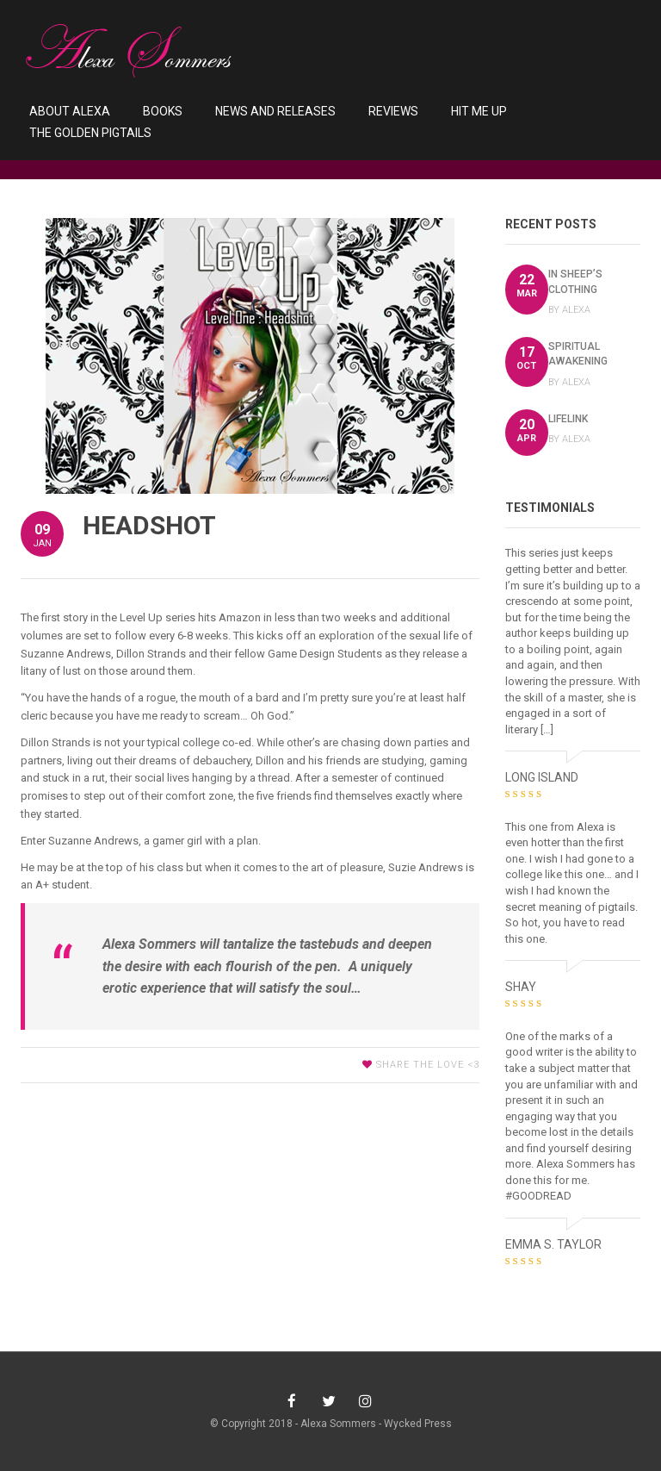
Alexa (576, 309)
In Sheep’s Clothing (575, 281)
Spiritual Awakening (578, 353)
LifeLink (568, 419)
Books (162, 111)
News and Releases (275, 111)
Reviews (393, 111)
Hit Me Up (479, 111)
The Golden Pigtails (90, 133)
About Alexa (69, 111)
